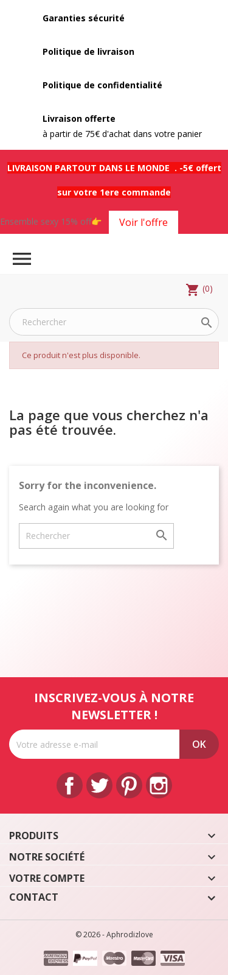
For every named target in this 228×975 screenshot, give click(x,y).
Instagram (159, 785)
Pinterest (129, 785)
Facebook (70, 785)
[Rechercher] (114, 322)
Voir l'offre (143, 222)
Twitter (99, 785)
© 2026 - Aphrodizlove (114, 934)
